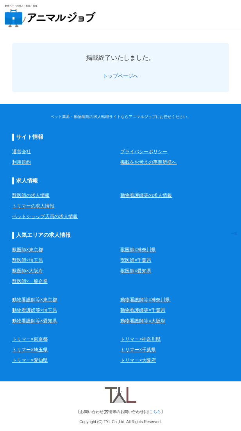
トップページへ (120, 76)
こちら (155, 412)
